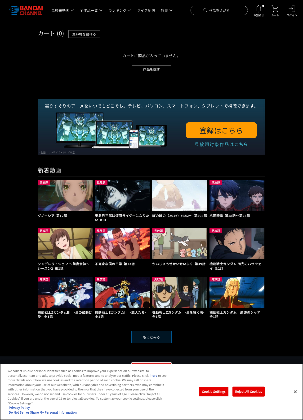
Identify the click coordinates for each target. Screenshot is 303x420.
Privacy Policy (19, 411)
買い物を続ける (84, 34)
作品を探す (151, 69)
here (154, 378)
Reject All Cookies (248, 395)
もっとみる (151, 337)
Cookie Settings (214, 395)
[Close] (295, 395)
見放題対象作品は (221, 144)
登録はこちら (221, 130)
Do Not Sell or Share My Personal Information (43, 415)
